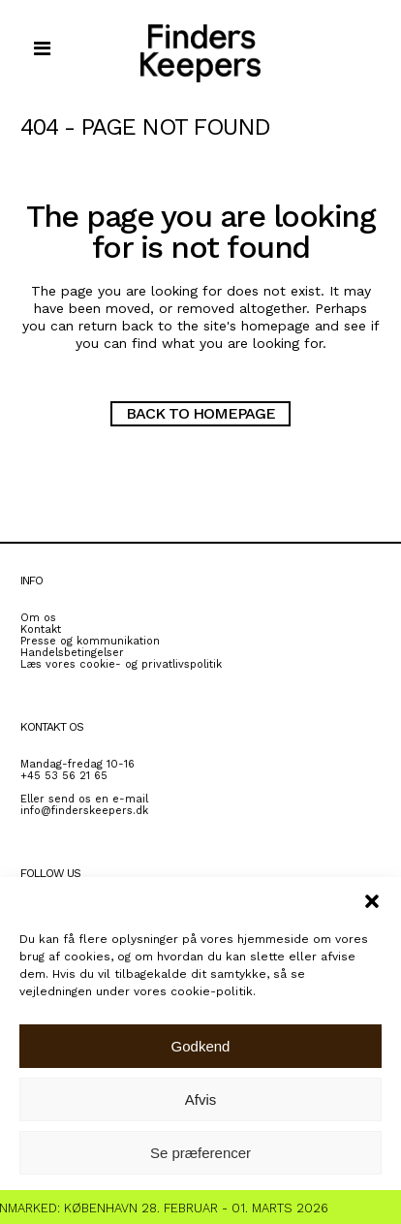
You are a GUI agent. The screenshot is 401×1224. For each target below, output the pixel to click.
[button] (372, 901)
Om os (38, 618)
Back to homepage (200, 413)
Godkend (201, 1046)
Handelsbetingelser (72, 652)
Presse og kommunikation (90, 641)
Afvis (201, 1099)
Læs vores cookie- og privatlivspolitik (121, 664)
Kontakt (40, 629)
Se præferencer (200, 1153)
